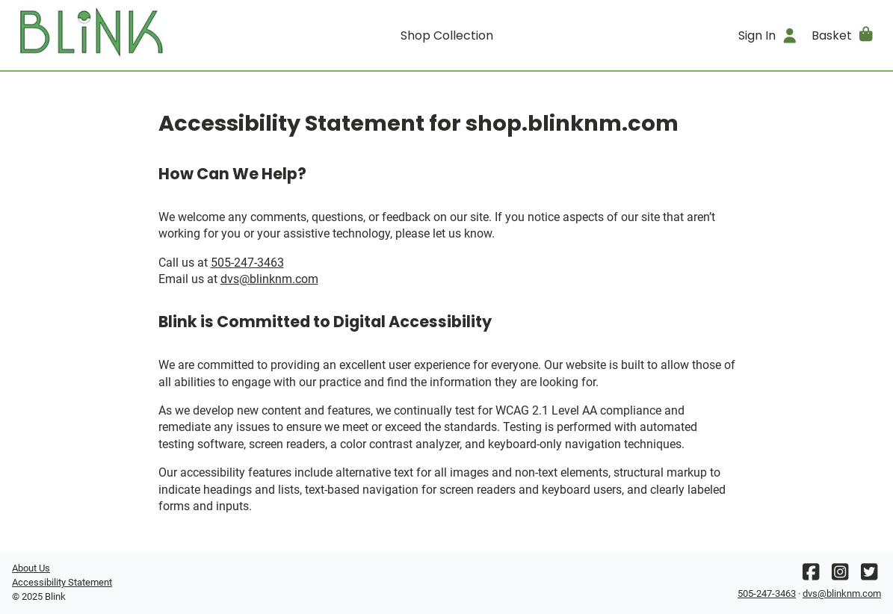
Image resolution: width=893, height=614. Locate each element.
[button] (843, 35)
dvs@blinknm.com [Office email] (269, 279)
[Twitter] (869, 575)
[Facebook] (811, 575)
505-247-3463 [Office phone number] (247, 262)
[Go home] (120, 35)
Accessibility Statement (62, 582)
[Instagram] (840, 575)
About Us (31, 568)
